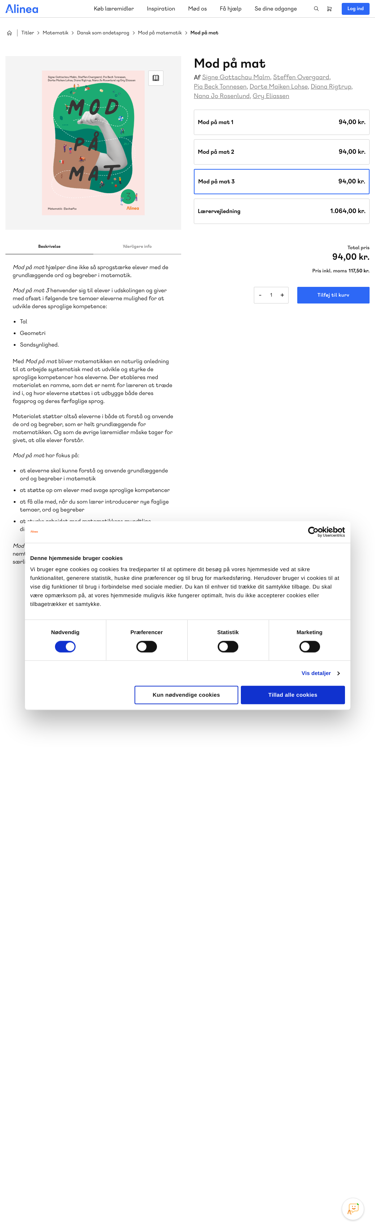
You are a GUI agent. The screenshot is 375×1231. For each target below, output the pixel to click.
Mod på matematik (160, 33)
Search (316, 8)
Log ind (356, 8)
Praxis (86, 1020)
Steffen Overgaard (301, 77)
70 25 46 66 (239, 966)
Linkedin (353, 1176)
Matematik (55, 33)
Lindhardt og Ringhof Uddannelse (94, 1012)
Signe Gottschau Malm (236, 77)
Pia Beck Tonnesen (220, 86)
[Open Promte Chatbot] (353, 1209)
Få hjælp (231, 8)
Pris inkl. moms (329, 271)
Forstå (104, 1029)
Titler (27, 33)
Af (197, 77)
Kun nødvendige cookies (186, 695)
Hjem (9, 33)
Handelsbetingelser (304, 1210)
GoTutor (108, 1020)
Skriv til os (238, 982)
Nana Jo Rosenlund (222, 96)
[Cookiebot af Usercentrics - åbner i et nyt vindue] (313, 531)
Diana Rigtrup (331, 86)
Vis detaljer (316, 673)
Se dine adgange (276, 8)
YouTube (336, 1176)
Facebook (318, 1176)
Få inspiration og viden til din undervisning (262, 1020)
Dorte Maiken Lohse (279, 86)
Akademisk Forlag (53, 1020)
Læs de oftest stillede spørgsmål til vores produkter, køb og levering (85, 1149)
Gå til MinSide (229, 1068)
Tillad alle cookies (293, 695)
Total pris (359, 248)
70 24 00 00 (240, 1135)
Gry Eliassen (271, 96)
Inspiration (161, 8)
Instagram (301, 1176)
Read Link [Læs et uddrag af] (155, 78)
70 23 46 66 (49, 1091)
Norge (27, 1029)
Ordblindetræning (62, 1029)
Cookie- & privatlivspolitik (252, 1210)
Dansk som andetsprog (103, 33)
